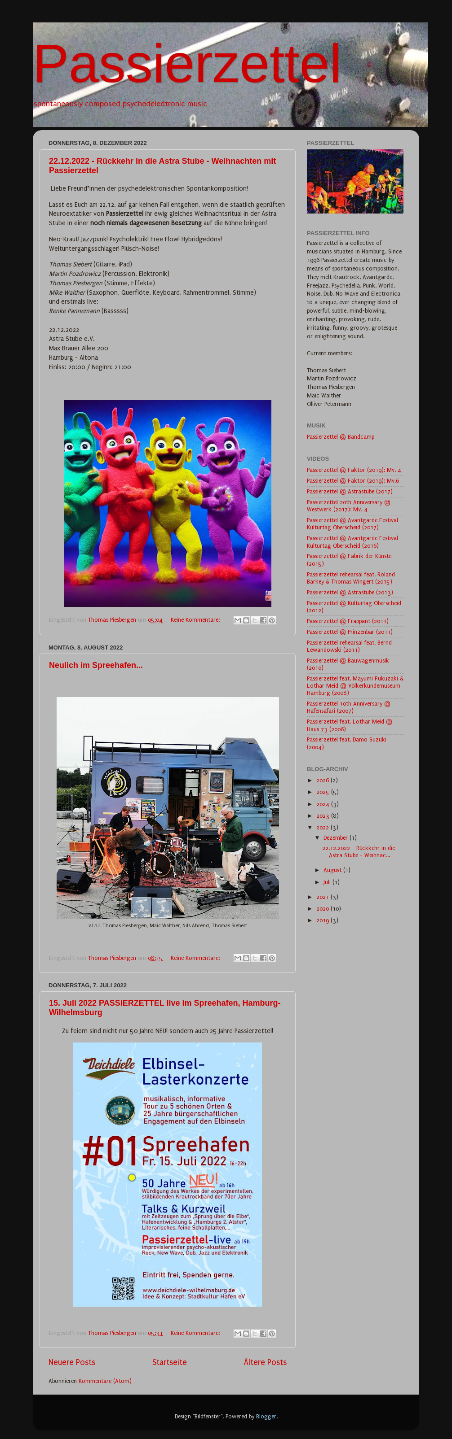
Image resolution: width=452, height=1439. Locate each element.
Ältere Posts (265, 1362)
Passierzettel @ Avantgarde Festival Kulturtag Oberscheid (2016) (352, 542)
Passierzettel (187, 63)
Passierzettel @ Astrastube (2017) (350, 491)
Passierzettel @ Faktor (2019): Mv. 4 (354, 470)
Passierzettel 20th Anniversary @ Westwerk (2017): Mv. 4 (348, 506)
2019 (323, 920)
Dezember (336, 837)
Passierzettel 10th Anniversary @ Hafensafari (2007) (348, 707)
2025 (323, 792)
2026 (323, 780)
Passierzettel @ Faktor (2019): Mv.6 (353, 480)
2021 (323, 897)
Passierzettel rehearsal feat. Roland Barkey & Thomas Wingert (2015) (351, 578)
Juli (327, 882)
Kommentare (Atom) (105, 1381)
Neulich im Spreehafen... (96, 665)
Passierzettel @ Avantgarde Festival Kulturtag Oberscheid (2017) (352, 524)
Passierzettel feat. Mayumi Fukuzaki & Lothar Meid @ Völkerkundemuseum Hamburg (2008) (355, 685)
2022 (323, 827)
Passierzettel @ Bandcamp (340, 436)
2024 (323, 804)
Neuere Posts (72, 1362)
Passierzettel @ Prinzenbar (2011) (350, 631)
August (333, 870)
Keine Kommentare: (196, 619)
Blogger (266, 1416)
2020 (323, 908)
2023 (323, 815)
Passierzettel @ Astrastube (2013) (350, 592)
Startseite (169, 1362)
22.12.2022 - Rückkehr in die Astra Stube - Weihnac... (358, 852)
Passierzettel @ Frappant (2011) (348, 621)
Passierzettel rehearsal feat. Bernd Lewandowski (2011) (349, 646)
